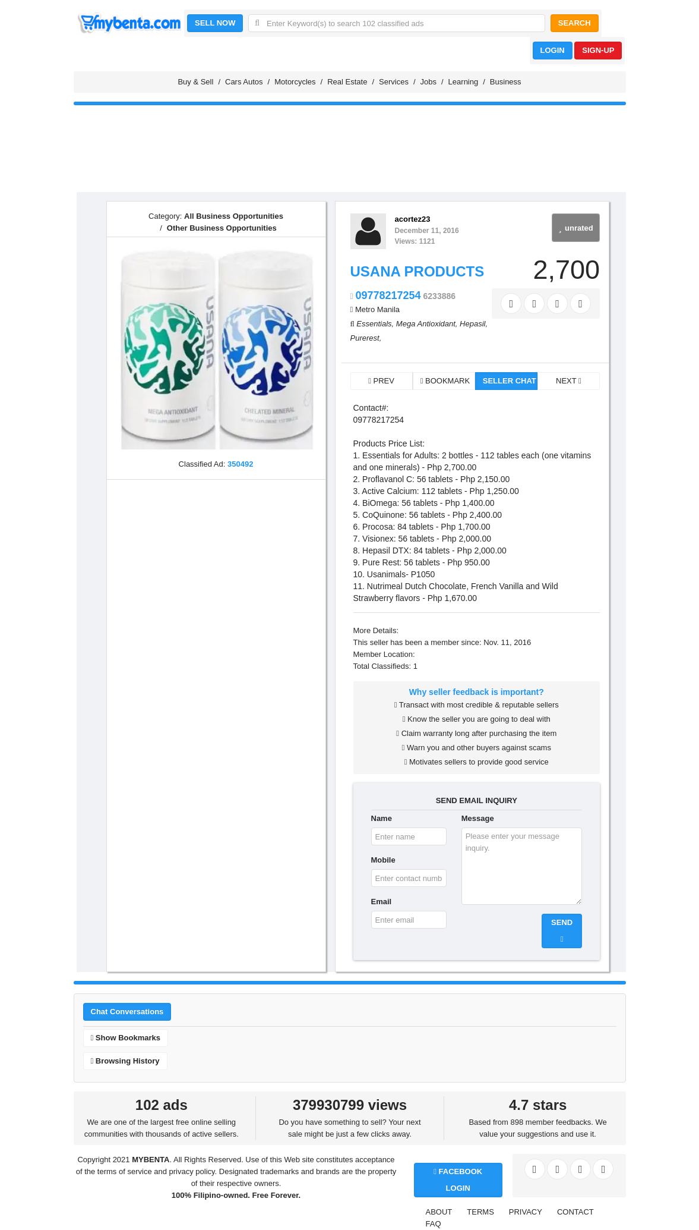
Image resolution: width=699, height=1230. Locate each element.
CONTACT (575, 1211)
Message (477, 818)
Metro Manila (377, 309)
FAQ (433, 1223)
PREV (381, 380)
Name (381, 818)
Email (381, 901)
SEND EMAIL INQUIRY (476, 800)
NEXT (568, 380)
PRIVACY (525, 1211)
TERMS (480, 1211)
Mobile (383, 859)
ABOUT (439, 1211)
